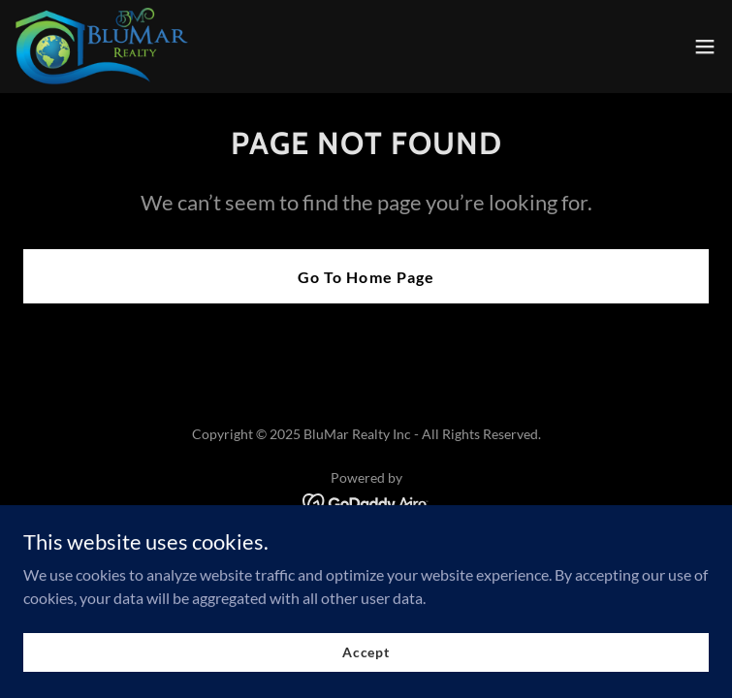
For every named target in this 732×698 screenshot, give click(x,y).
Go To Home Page (365, 277)
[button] (704, 46)
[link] (105, 46)
